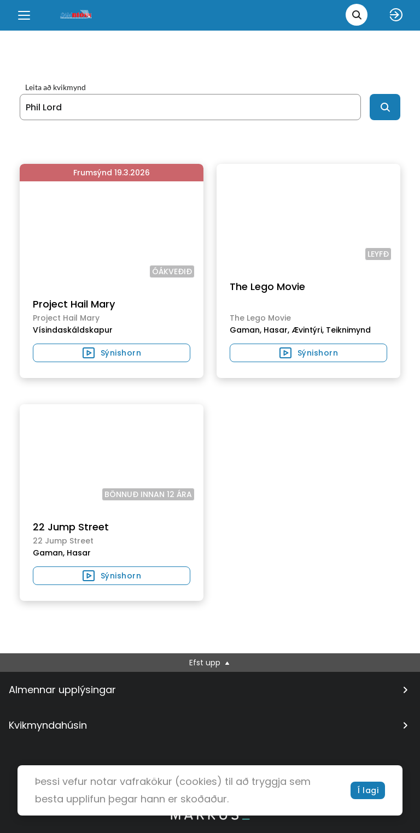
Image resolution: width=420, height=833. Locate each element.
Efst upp (210, 662)
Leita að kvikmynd (55, 87)
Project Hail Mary (74, 304)
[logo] (76, 15)
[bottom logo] (210, 817)
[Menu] (24, 15)
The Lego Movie (267, 286)
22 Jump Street (71, 527)
